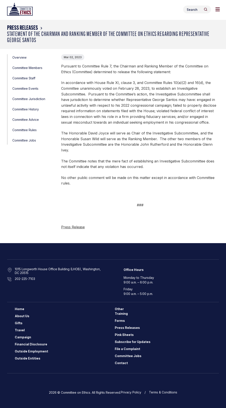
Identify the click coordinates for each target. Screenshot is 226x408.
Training (121, 313)
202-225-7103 (25, 279)
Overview (19, 57)
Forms (120, 320)
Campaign (23, 337)
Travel (20, 330)
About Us (22, 316)
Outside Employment (31, 351)
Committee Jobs (24, 140)
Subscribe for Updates (133, 342)
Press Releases (22, 28)
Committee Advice (25, 119)
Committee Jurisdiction (28, 99)
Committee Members (27, 68)
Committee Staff (23, 78)
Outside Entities (27, 358)
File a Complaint (127, 349)
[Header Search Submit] (205, 9)
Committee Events (25, 88)
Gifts (19, 323)
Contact (121, 363)
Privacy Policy (131, 392)
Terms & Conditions (163, 392)
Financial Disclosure (31, 344)
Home (19, 309)
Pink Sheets (124, 335)
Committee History (25, 109)
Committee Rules (24, 130)
